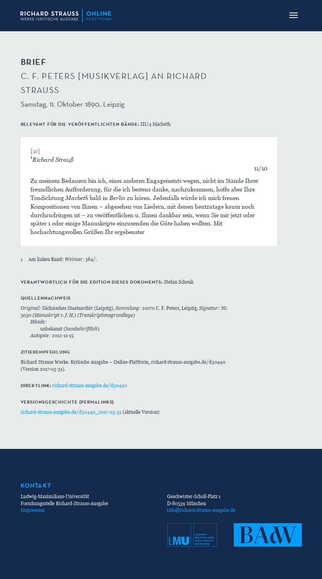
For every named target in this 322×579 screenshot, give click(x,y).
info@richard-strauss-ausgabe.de (201, 510)
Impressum (33, 510)
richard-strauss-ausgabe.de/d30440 (89, 385)
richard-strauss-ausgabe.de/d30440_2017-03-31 (71, 412)
